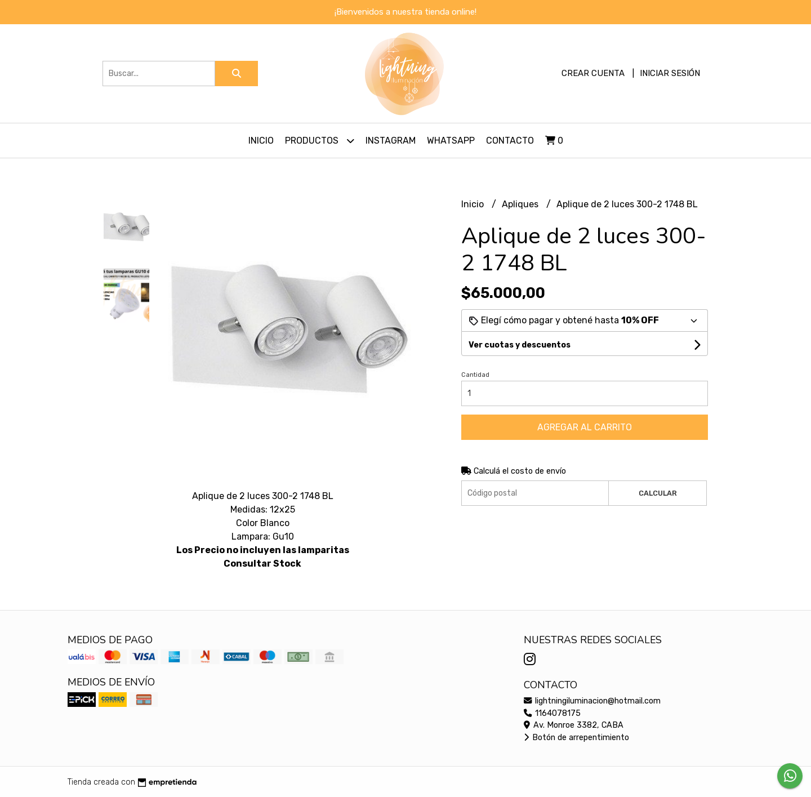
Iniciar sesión (670, 73)
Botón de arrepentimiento (576, 737)
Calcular (658, 493)
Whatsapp (451, 140)
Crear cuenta (593, 73)
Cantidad (475, 375)
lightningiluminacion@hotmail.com (592, 701)
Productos (319, 140)
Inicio (261, 140)
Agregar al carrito (584, 427)
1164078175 (552, 713)
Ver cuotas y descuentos (520, 345)
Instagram (391, 140)
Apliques (521, 204)
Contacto (510, 140)
